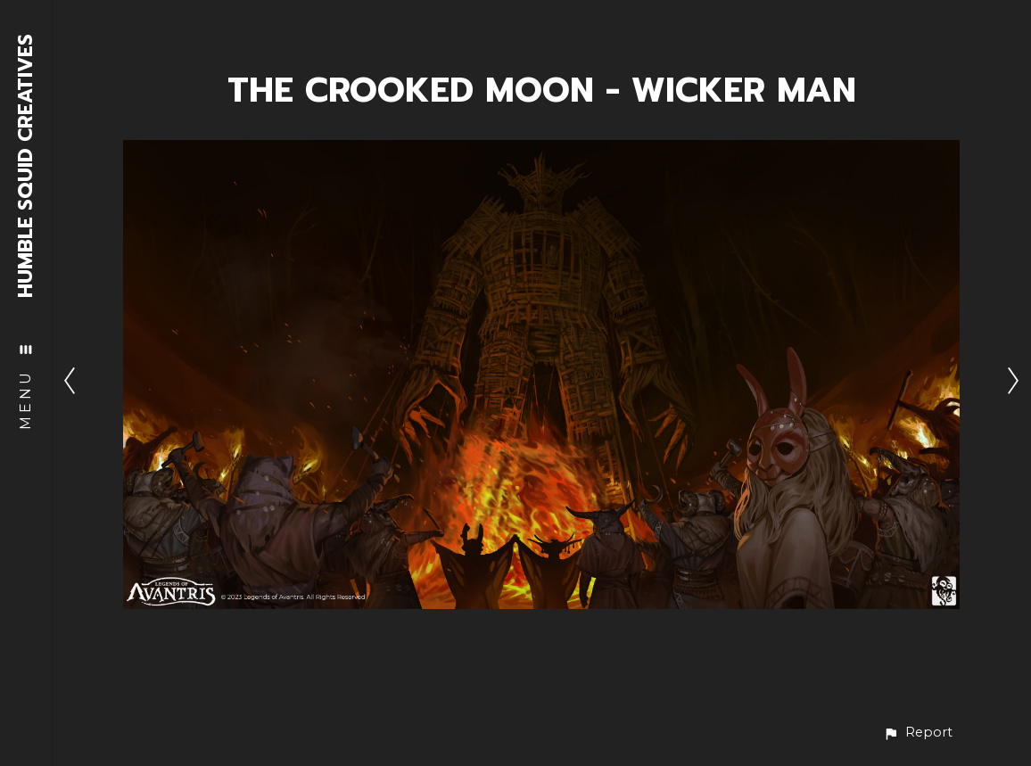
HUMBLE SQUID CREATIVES (26, 166)
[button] (918, 732)
